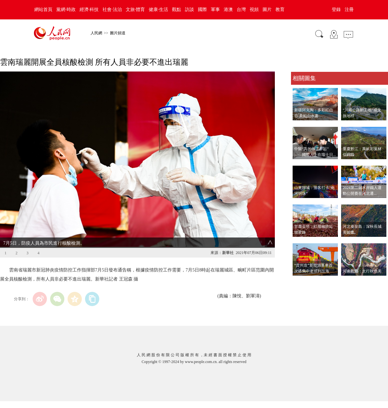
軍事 (215, 9)
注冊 (349, 9)
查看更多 (300, 282)
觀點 (176, 9)
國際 (202, 9)
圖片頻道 (117, 33)
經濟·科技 (89, 9)
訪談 (189, 9)
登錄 (336, 9)
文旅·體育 (135, 9)
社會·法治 (112, 9)
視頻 (254, 9)
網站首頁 (43, 9)
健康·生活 (158, 9)
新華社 (228, 252)
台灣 (241, 9)
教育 (280, 9)
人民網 (96, 33)
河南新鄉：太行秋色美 (362, 271)
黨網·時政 (66, 9)
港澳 (228, 9)
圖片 (267, 9)
